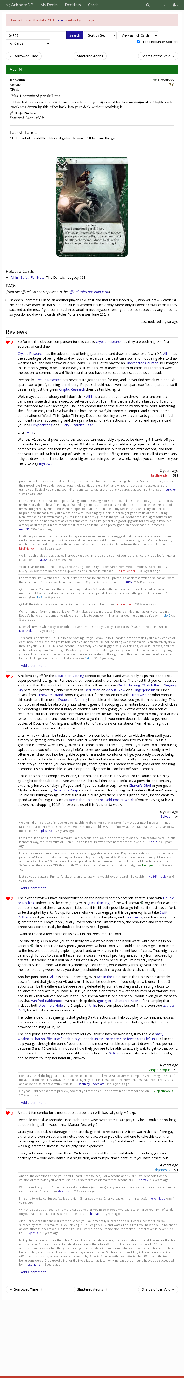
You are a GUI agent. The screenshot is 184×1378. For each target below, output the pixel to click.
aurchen (171, 489)
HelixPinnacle (158, 876)
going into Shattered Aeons (119, 1000)
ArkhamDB (19, 5)
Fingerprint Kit (144, 690)
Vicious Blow (115, 690)
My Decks (49, 4)
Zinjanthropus (160, 1070)
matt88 (24, 529)
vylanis (33, 1233)
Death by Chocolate (91, 1084)
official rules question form (89, 291)
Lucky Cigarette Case (77, 425)
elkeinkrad (65, 1191)
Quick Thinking (128, 685)
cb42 (39, 597)
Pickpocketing (41, 425)
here (59, 20)
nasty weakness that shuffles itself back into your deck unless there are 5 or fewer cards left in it (90, 1036)
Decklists (73, 4)
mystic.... (45, 463)
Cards (93, 4)
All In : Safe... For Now (27, 277)
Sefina (114, 1053)
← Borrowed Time (23, 56)
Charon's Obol (140, 785)
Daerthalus (26, 631)
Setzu (88, 658)
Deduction (92, 690)
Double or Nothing (69, 675)
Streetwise (138, 694)
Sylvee (166, 816)
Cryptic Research (109, 341)
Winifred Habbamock (47, 1000)
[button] (148, 5)
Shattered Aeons (90, 56)
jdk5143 (46, 831)
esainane (34, 1264)
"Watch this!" (152, 685)
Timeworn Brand (50, 694)
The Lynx (147, 865)
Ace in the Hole (80, 799)
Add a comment (33, 665)
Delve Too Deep (65, 790)
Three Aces (133, 917)
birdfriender (160, 475)
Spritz (153, 842)
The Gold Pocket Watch (116, 799)
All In (16, 69)
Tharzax (142, 1180)
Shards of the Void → (158, 56)
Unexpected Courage (142, 363)
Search (74, 35)
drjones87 (163, 1170)
